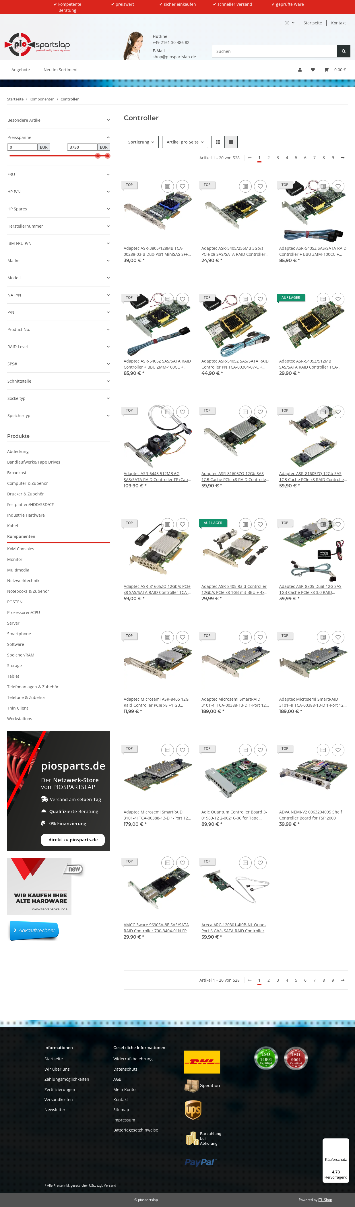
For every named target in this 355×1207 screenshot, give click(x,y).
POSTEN (15, 602)
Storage (14, 665)
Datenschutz (125, 1069)
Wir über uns (57, 1069)
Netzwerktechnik (23, 580)
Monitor (14, 559)
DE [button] (287, 23)
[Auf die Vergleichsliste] (167, 186)
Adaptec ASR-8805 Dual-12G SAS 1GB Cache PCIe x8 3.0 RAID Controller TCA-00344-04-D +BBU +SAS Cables (310, 589)
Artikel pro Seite (183, 142)
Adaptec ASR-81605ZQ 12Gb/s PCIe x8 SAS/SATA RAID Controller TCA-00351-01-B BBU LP (157, 589)
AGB (117, 1079)
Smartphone (19, 633)
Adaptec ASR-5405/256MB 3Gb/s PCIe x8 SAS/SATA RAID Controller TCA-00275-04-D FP (233, 251)
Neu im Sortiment (61, 69)
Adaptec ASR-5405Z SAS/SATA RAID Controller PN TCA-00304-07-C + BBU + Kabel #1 (235, 364)
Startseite (313, 23)
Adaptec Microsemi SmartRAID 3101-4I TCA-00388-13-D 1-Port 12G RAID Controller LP (312, 702)
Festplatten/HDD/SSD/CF (30, 504)
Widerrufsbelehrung (133, 1058)
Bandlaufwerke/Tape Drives (33, 462)
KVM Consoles (20, 548)
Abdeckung (18, 451)
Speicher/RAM (20, 655)
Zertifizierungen (59, 1089)
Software (15, 644)
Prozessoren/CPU (23, 612)
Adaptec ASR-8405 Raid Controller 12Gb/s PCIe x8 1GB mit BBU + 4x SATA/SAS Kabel (234, 589)
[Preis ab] (22, 147)
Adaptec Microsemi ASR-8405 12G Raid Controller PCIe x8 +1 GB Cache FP (156, 702)
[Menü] (345, 1141)
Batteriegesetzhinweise (135, 1130)
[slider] (97, 155)
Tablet (13, 676)
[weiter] (342, 157)
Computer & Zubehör (27, 483)
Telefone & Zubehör (26, 697)
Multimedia (18, 570)
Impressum (124, 1120)
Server (13, 623)
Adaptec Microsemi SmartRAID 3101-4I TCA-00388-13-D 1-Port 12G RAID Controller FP (235, 702)
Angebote (20, 69)
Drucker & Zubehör (25, 494)
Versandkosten (58, 1099)
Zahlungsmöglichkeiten (66, 1079)
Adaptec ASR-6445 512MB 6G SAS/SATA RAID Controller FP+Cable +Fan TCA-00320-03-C (157, 477)
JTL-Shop (325, 1199)
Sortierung (138, 142)
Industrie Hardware (26, 515)
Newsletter (54, 1109)
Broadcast (16, 472)
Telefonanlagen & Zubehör (33, 686)
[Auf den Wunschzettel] (182, 186)
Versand (110, 1185)
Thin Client (17, 708)
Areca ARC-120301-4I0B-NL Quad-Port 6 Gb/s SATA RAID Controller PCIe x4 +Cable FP (233, 928)
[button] (300, 70)
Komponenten (21, 536)
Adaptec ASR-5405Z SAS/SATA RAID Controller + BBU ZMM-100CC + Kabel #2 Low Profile (157, 364)
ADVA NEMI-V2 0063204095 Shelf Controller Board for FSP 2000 (310, 815)
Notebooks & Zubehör (28, 591)
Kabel (12, 525)
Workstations (19, 718)
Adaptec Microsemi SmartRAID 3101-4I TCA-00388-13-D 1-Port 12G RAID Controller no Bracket (157, 815)
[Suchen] (274, 51)
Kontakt (338, 23)
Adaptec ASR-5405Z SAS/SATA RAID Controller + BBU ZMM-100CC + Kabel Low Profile (312, 251)
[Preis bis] (82, 147)
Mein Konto (124, 1089)
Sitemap (121, 1109)
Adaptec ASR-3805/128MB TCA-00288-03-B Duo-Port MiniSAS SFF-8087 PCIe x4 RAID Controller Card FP (156, 251)
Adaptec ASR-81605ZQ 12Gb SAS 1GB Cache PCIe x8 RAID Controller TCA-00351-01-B (234, 477)
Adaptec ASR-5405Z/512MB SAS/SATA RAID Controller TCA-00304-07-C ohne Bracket (308, 364)
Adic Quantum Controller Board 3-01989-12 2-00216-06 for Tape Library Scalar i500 (234, 815)
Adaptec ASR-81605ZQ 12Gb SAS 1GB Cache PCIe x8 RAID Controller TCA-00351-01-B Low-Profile (312, 477)
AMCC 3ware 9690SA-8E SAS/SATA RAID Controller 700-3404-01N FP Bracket (156, 928)
